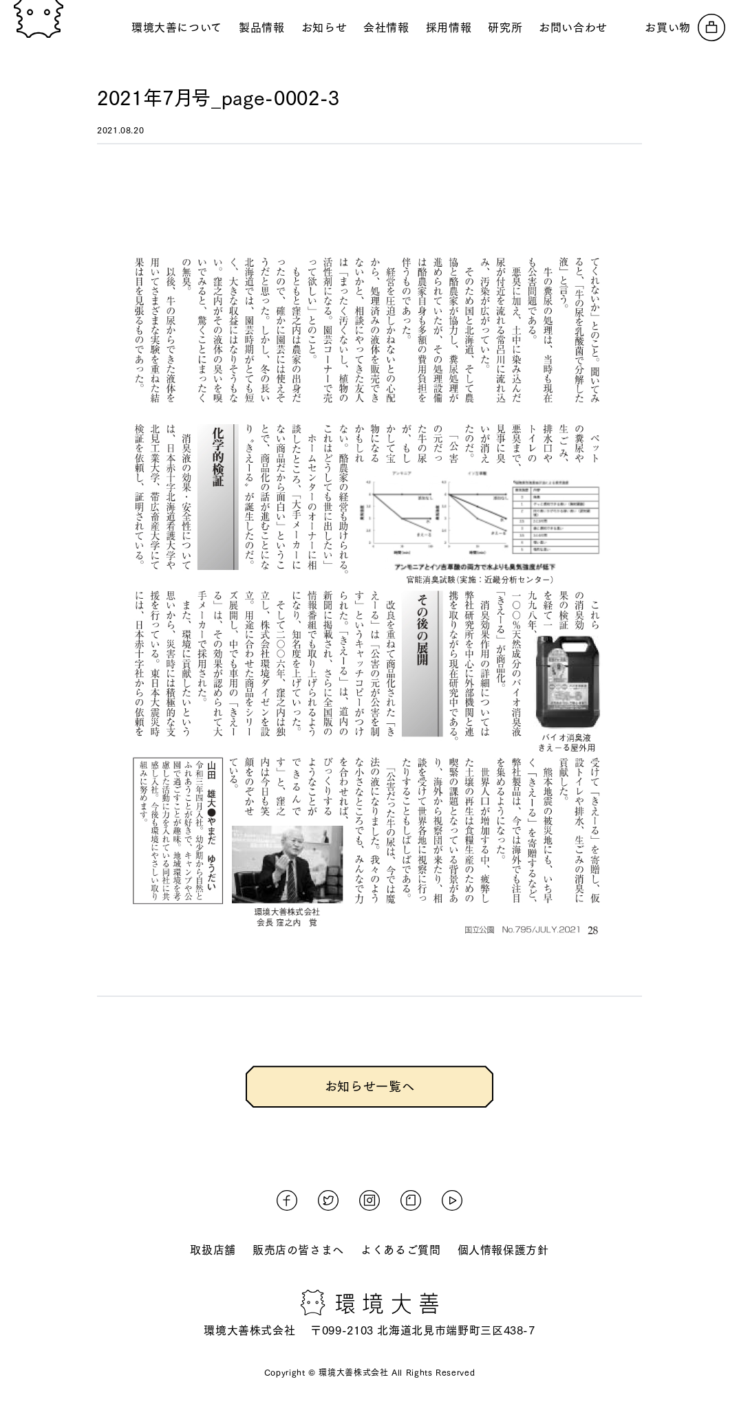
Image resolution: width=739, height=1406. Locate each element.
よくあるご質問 (400, 1249)
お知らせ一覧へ (369, 1086)
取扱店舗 (213, 1249)
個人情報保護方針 (503, 1249)
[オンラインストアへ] (685, 27)
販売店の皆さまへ (298, 1249)
